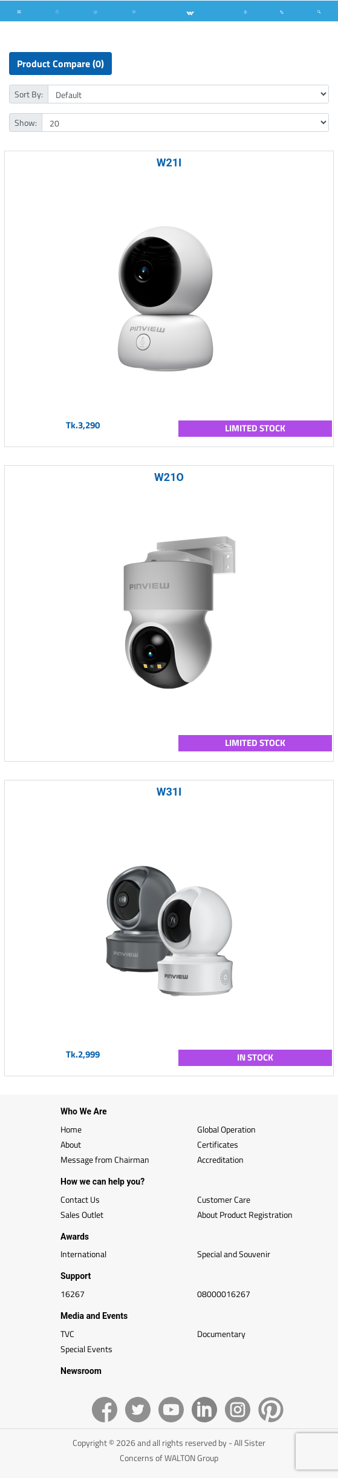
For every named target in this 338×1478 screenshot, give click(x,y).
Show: (26, 122)
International (83, 1253)
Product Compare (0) (60, 63)
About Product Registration (245, 1214)
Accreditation (220, 1159)
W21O (169, 477)
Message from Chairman (104, 1159)
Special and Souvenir (233, 1253)
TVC (67, 1333)
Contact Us (80, 1199)
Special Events (86, 1348)
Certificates (217, 1144)
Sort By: (29, 94)
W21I (169, 162)
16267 (72, 1293)
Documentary (221, 1333)
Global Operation (226, 1129)
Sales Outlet (81, 1214)
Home (71, 1129)
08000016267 (223, 1293)
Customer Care (223, 1199)
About (70, 1144)
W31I (169, 791)
